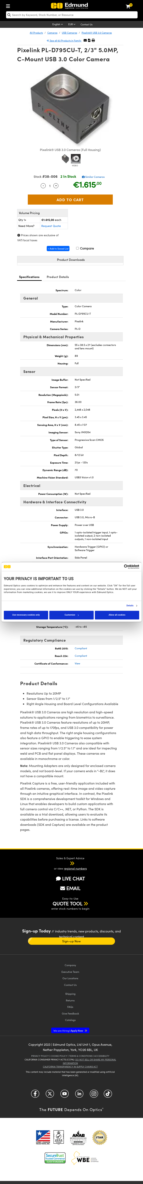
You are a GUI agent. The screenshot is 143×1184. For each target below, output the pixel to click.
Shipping (70, 993)
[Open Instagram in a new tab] (94, 1095)
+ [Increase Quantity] (56, 185)
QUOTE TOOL (67, 903)
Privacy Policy (40, 1055)
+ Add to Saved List (58, 248)
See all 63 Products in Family (64, 40)
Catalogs (70, 1020)
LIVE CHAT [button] (70, 878)
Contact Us (86, 24)
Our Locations (70, 978)
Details (130, 605)
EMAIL (70, 888)
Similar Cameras (93, 177)
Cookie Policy (59, 1055)
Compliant (81, 648)
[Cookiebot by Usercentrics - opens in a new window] (121, 566)
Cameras (52, 32)
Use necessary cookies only (26, 615)
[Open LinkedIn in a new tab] (79, 1095)
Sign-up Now (71, 941)
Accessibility (101, 1055)
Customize (71, 615)
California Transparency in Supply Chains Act (70, 1066)
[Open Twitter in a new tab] (50, 1095)
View (77, 663)
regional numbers (75, 868)
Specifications (29, 277)
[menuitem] (9, 5)
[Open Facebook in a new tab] (35, 1095)
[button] (89, 40)
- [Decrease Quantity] (43, 185)
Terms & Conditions (80, 1055)
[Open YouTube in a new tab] (65, 1095)
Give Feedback (70, 1013)
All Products (36, 32)
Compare (85, 248)
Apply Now (68, 1030)
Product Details (58, 277)
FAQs (70, 1006)
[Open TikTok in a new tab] (108, 1095)
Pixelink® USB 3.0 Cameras (97, 32)
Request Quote (51, 226)
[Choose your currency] (72, 24)
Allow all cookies (117, 615)
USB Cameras (69, 32)
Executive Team (70, 971)
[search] (72, 14)
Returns (70, 1000)
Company (70, 965)
